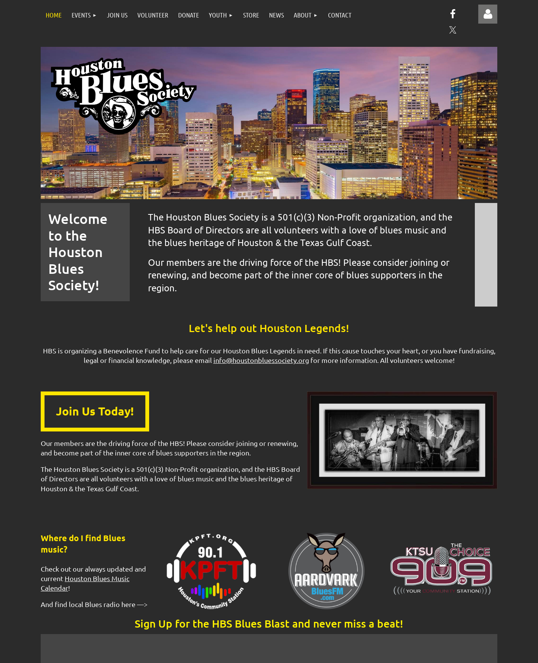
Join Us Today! (95, 411)
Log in (487, 14)
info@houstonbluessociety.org (261, 360)
